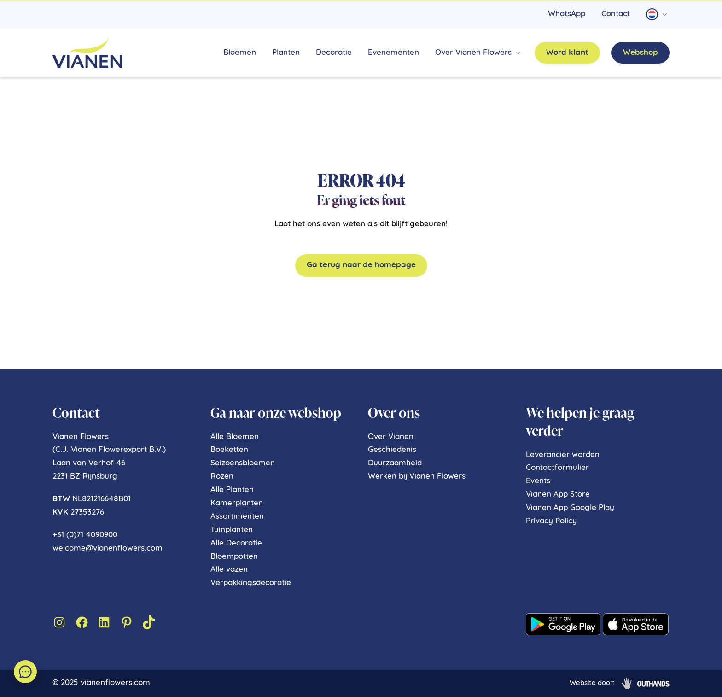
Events (538, 481)
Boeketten (229, 450)
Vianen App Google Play (570, 508)
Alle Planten (232, 490)
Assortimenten (237, 517)
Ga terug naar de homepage (361, 265)
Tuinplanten (231, 530)
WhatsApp (566, 14)
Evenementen (393, 53)
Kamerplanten (236, 503)
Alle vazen (229, 570)
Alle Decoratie (236, 543)
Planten (286, 53)
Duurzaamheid (395, 463)
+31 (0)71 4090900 (84, 535)
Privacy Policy (551, 521)
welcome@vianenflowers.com (107, 548)
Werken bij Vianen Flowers (417, 476)
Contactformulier (557, 468)
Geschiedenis (392, 450)
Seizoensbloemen (242, 463)
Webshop (640, 53)
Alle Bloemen (234, 437)
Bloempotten (234, 557)
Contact (615, 14)
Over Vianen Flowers (473, 53)
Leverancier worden (563, 455)
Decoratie (334, 53)
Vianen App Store (558, 494)
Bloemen (239, 53)
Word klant (567, 53)
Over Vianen (390, 437)
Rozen (221, 476)
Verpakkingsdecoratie (250, 583)
